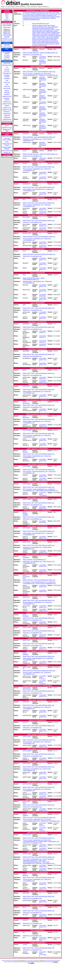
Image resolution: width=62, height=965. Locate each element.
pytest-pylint (46, 28)
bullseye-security (7, 109)
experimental (6, 63)
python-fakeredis (37, 31)
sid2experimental (7, 65)
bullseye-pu (7, 111)
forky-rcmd (7, 82)
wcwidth (44, 45)
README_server (7, 39)
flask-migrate (51, 25)
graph (8, 59)
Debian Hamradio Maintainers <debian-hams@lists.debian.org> (40, 52)
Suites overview (6, 47)
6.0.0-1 (45, 810)
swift (37, 23)
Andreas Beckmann (50, 960)
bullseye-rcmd (7, 107)
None (44, 58)
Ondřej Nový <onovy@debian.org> (32, 54)
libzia (33, 23)
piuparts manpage (7, 41)
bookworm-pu (7, 101)
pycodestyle (35, 28)
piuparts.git (17, 961)
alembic (34, 25)
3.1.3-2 (45, 209)
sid (7, 67)
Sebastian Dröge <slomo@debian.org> (33, 281)
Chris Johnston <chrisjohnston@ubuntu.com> (35, 471)
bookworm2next (6, 103)
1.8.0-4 (45, 623)
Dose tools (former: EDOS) (7, 139)
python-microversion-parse (26, 577)
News (6, 16)
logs (10, 35)
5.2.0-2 (45, 607)
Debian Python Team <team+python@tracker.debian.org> (39, 167)
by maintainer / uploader (7, 53)
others (11, 961)
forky (7, 80)
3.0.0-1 (45, 566)
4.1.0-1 (45, 226)
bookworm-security (7, 99)
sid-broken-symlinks (7, 75)
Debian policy (7, 27)
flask (46, 25)
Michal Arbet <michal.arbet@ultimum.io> (37, 74)
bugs (10, 127)
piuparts (4, 960)
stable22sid (7, 117)
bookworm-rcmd (6, 96)
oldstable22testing (7, 121)
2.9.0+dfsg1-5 (43, 495)
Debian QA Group (7, 136)
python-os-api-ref (37, 38)
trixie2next (7, 92)
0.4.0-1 (45, 663)
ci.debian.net (6, 152)
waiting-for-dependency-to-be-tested (42, 61)
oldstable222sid (7, 50)
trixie (7, 84)
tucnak (47, 23)
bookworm (7, 94)
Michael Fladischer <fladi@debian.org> (33, 602)
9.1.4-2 (45, 846)
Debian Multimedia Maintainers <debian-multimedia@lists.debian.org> (34, 278)
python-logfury (27, 528)
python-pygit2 (41, 41)
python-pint (35, 39)
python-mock (47, 35)
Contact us (7, 20)
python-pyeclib (49, 39)
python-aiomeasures (26, 402)
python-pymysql (49, 41)
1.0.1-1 (45, 538)
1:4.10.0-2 (42, 826)
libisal (42, 27)
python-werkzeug (46, 44)
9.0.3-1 (45, 378)
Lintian (7, 141)
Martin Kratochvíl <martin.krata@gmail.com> (35, 489)
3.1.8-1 (45, 884)
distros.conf (7, 33)
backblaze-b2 (40, 25)
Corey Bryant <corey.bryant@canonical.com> (35, 582)
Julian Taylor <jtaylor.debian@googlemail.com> (34, 861)
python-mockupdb (56, 35)
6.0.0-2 (45, 552)
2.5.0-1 (45, 696)
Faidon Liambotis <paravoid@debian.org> (34, 559)
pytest (41, 28)
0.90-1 (44, 508)
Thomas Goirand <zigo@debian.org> (33, 73)
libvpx (46, 27)
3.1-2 (44, 332)
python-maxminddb (49, 34)
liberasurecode (36, 27)
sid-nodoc (7, 71)
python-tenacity (54, 42)
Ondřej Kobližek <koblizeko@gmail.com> (34, 189)
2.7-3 (44, 636)
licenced (12, 960)
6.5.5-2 (45, 866)
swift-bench (41, 23)
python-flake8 (45, 31)
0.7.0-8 (45, 916)
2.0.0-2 (45, 587)
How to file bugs (6, 24)
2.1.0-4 (45, 426)
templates (8, 25)
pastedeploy (54, 27)
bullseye (7, 105)
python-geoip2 (54, 31)
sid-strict (7, 69)
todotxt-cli (36, 45)
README (7, 37)
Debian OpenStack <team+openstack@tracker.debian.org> (39, 71)
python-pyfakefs (27, 750)
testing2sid (7, 78)
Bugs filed (7, 45)
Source (7, 125)
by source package (7, 56)
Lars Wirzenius (30, 960)
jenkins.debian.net (7, 150)
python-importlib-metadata (48, 32)
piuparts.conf (6, 32)
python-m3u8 (40, 34)
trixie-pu (7, 90)
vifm (41, 45)
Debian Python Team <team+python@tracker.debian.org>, (39, 419)
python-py (41, 39)
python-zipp (54, 44)
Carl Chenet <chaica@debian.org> (32, 859)
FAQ (7, 18)
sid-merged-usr (7, 73)
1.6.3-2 (45, 243)
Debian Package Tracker (6, 144)
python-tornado (36, 44)
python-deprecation (45, 29)
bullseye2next (7, 113)
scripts (4, 35)
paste (49, 27)
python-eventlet (55, 29)
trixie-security (7, 88)
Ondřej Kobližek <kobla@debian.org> (33, 391)
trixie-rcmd (7, 86)
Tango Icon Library (47, 961)
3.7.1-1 (45, 649)
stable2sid (7, 115)
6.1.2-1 (45, 759)
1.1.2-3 (45, 794)
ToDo (6, 131)
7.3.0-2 (45, 476)
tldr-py (24, 907)
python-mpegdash (54, 37)
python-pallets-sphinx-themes (50, 38)
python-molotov (36, 37)
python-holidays (36, 32)
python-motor (45, 37)
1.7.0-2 (45, 746)
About (7, 14)
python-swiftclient (45, 42)
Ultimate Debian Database (6, 148)
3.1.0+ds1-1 (42, 679)
